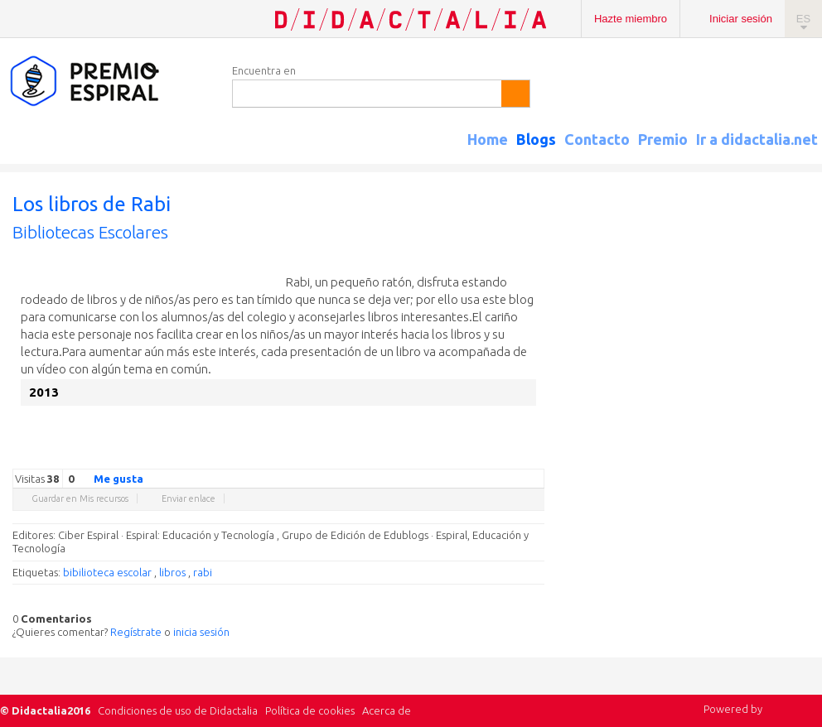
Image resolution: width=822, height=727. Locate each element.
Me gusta (108, 477)
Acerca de (386, 710)
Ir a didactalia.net (757, 139)
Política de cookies (310, 710)
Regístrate (136, 632)
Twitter (436, 456)
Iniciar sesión (740, 18)
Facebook (453, 456)
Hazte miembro (630, 18)
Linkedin (486, 456)
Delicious (470, 456)
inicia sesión (201, 632)
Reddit (503, 456)
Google (420, 456)
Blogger (519, 456)
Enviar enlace (188, 498)
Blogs (536, 139)
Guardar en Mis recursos (79, 498)
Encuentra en (264, 70)
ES (803, 18)
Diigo (536, 456)
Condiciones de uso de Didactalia (178, 710)
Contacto (597, 139)
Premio (663, 139)
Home (487, 139)
